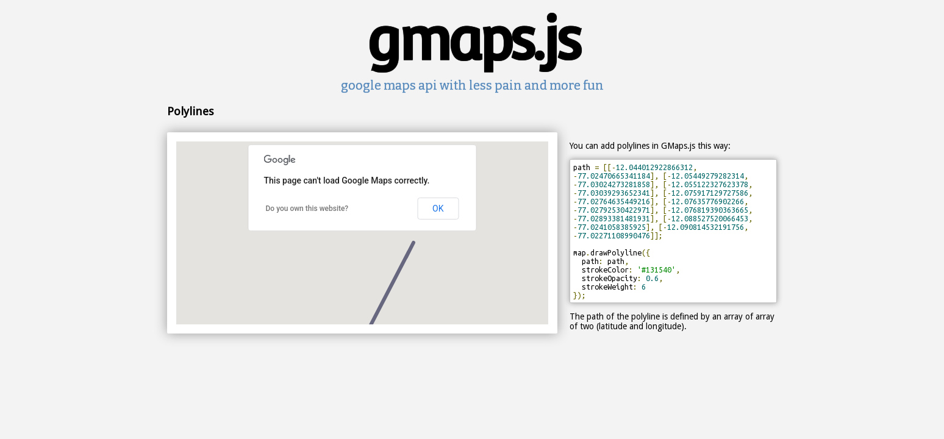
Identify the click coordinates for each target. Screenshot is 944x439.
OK (437, 208)
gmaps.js (472, 39)
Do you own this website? (307, 208)
